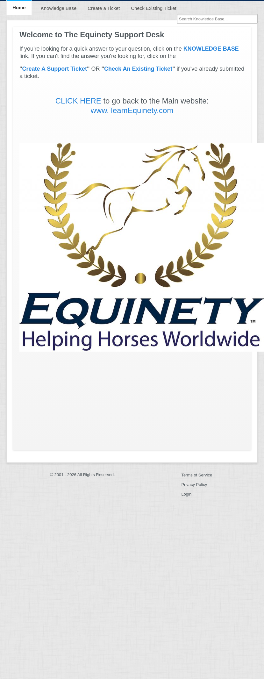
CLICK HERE (78, 100)
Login (186, 494)
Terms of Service (196, 475)
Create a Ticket (104, 8)
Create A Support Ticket (54, 69)
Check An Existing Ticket (138, 69)
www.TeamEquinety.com (132, 110)
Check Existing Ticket (153, 8)
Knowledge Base (59, 8)
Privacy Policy (194, 484)
